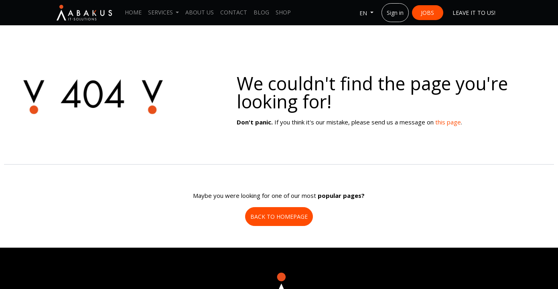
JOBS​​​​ (427, 12)
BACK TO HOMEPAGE (279, 216)
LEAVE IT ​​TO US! (473, 12)
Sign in (395, 12)
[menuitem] (133, 12)
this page (448, 122)
